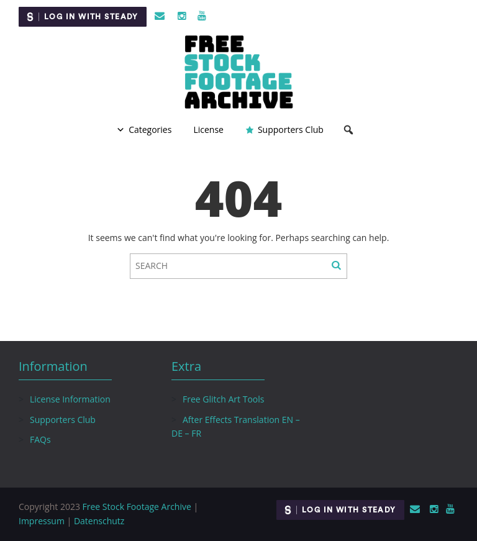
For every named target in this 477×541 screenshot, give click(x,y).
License (208, 129)
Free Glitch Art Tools (223, 399)
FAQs (40, 439)
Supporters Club (291, 129)
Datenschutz (99, 521)
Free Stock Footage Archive (137, 506)
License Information (70, 399)
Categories (150, 129)
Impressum (42, 521)
